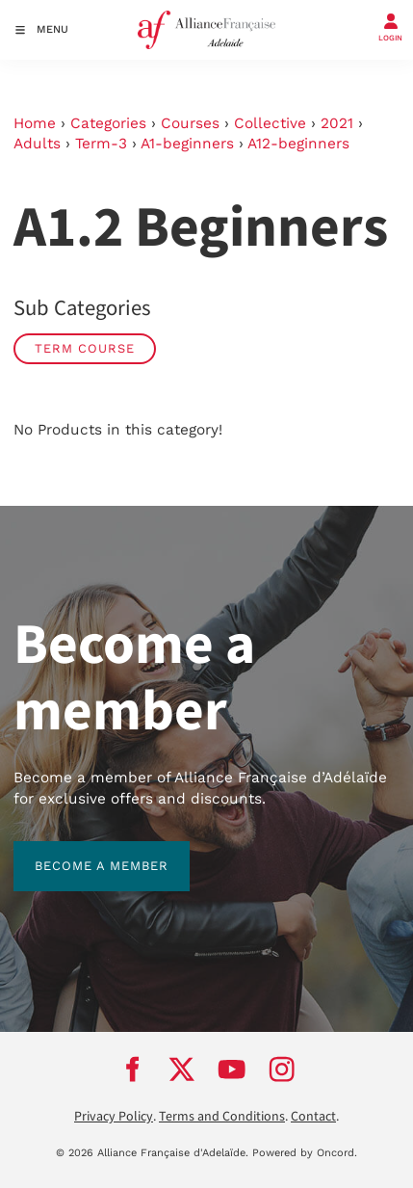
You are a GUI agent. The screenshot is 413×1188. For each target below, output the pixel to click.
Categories (108, 123)
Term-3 (101, 143)
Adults (37, 143)
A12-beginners (298, 143)
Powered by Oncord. (304, 1153)
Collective (270, 123)
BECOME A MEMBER (80, 851)
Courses (190, 123)
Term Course (85, 348)
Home (34, 123)
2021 (337, 123)
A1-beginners (187, 143)
